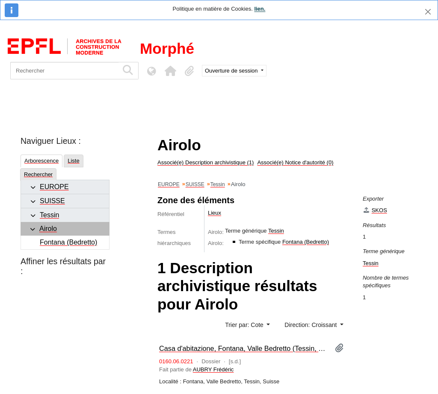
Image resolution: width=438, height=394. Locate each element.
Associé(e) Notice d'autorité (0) (295, 162)
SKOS (375, 210)
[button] (170, 70)
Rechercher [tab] (38, 174)
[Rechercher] (64, 70)
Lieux (214, 213)
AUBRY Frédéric (213, 369)
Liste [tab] (73, 161)
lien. (259, 9)
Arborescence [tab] (41, 161)
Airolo (48, 228)
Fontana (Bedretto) (68, 242)
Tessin (49, 215)
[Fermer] (428, 11)
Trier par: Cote (245, 324)
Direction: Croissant (311, 324)
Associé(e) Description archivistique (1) (205, 162)
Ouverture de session (232, 70)
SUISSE (52, 200)
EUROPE (54, 186)
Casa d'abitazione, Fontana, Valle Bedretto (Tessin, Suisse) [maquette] (243, 348)
